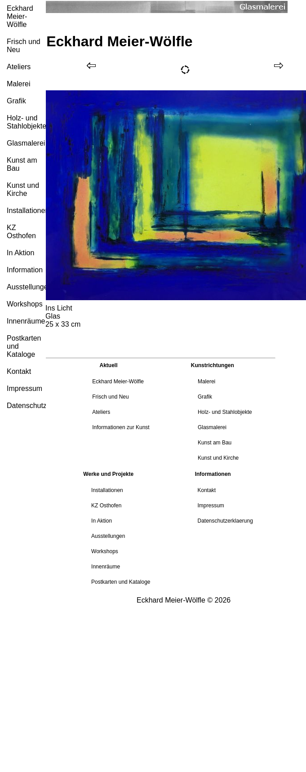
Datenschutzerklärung (26, 405)
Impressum (24, 388)
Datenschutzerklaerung (225, 521)
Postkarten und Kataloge (24, 346)
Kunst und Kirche (23, 189)
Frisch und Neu (23, 45)
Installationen (26, 210)
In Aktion (20, 253)
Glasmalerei (26, 143)
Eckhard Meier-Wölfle (20, 16)
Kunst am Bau (22, 164)
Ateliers (19, 67)
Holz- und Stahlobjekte (26, 122)
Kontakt (19, 371)
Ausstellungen (26, 287)
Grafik (16, 101)
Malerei (18, 84)
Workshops (25, 304)
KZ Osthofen (21, 232)
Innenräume (26, 321)
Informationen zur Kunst (120, 427)
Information (25, 270)
